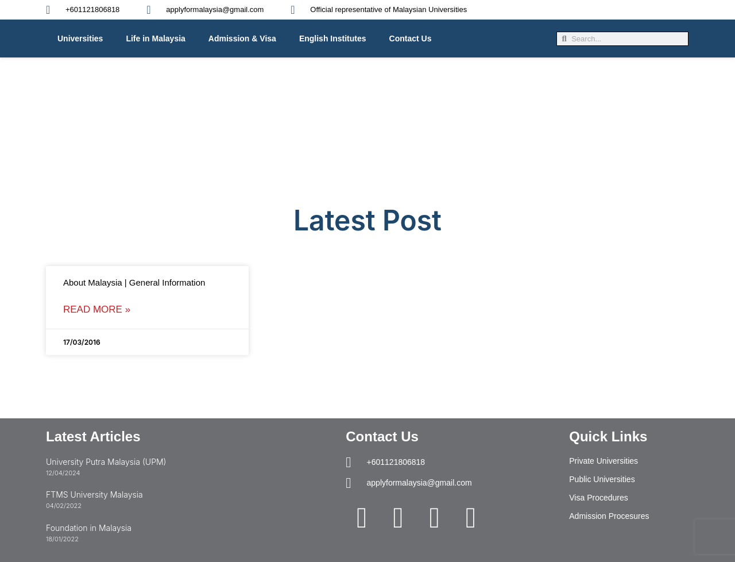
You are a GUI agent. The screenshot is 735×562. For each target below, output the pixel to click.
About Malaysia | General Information (134, 282)
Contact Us (410, 38)
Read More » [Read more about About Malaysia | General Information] (96, 309)
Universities (80, 38)
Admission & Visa (242, 38)
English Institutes (332, 38)
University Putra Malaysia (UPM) (106, 462)
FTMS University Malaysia (94, 494)
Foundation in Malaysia (88, 528)
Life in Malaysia (155, 38)
